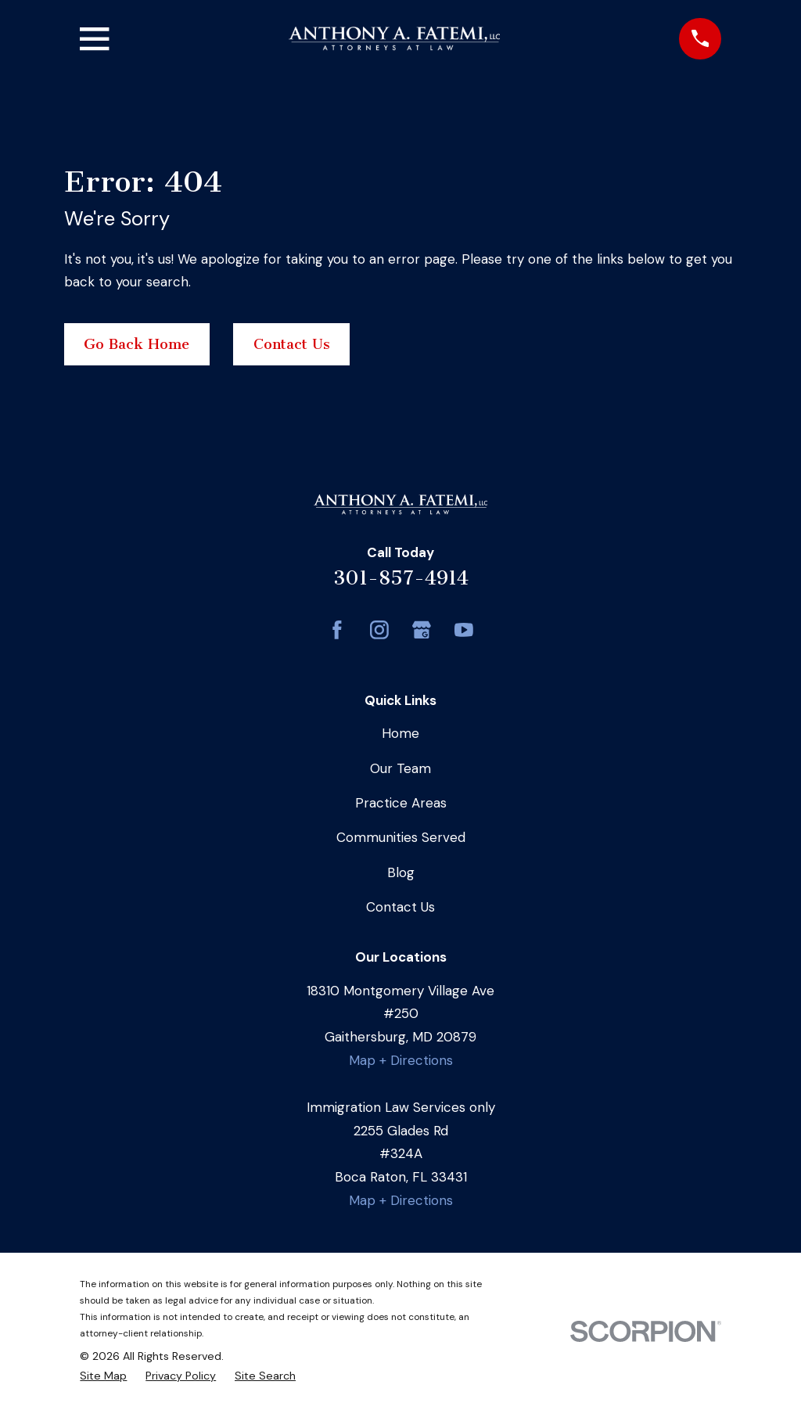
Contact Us (291, 344)
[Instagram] (379, 629)
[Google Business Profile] (421, 629)
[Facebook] (337, 629)
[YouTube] (463, 629)
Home (400, 733)
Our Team (400, 768)
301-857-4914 (401, 578)
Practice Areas (401, 802)
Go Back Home (136, 344)
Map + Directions (401, 1060)
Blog (401, 872)
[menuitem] (103, 1376)
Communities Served (400, 837)
